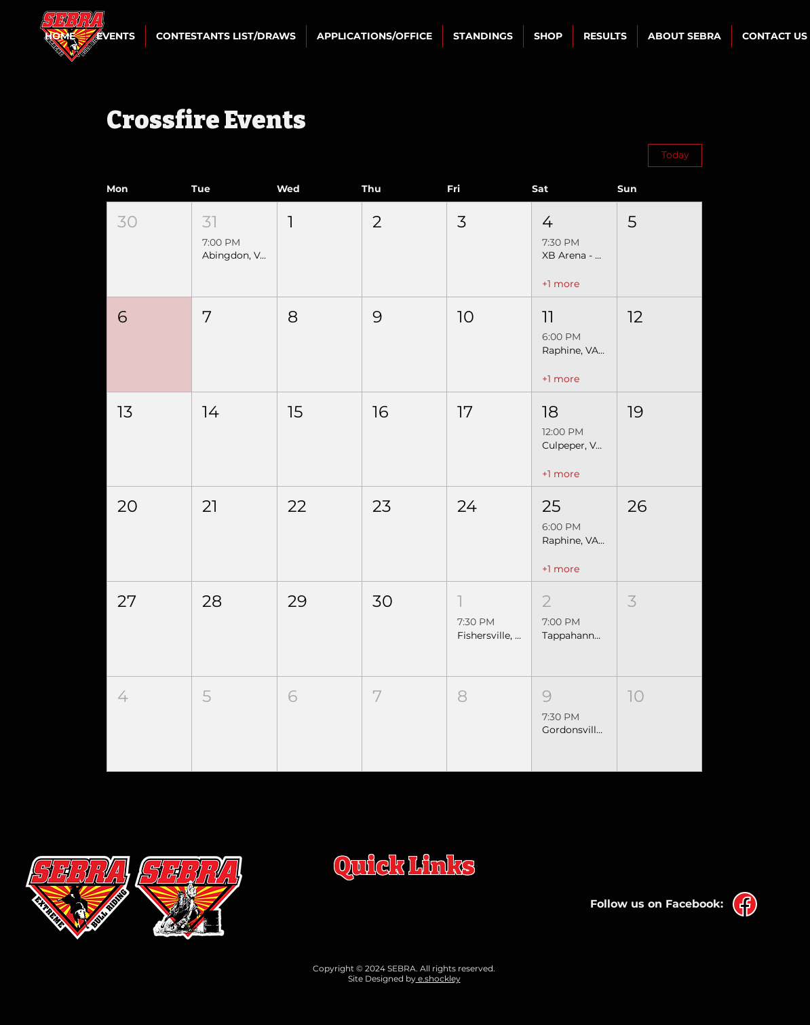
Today (675, 155)
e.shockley (438, 978)
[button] (115, 36)
